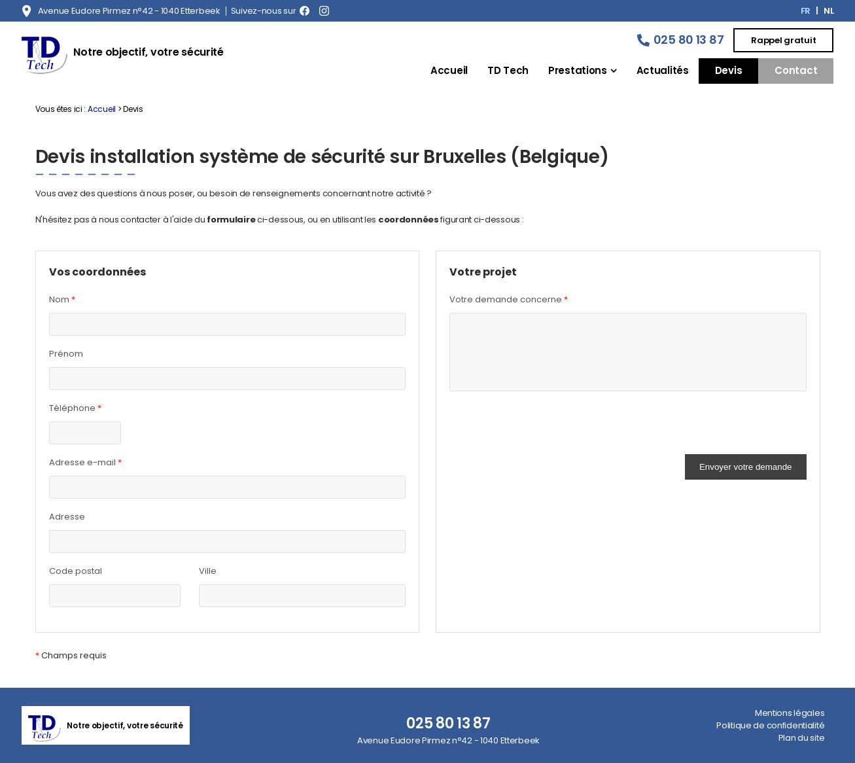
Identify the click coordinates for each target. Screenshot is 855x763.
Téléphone (75, 408)
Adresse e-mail (85, 462)
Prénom (66, 353)
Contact (796, 70)
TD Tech (508, 70)
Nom (62, 299)
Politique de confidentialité (770, 725)
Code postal (75, 571)
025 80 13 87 (689, 39)
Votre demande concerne (508, 299)
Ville (208, 571)
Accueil (449, 70)
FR (806, 11)
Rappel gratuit (783, 40)
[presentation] (548, 428)
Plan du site (801, 738)
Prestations (577, 70)
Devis (728, 70)
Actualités (663, 70)
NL (828, 11)
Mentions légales (789, 713)
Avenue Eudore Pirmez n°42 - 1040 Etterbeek (129, 11)
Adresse (67, 516)
